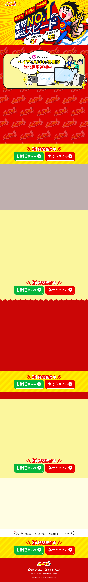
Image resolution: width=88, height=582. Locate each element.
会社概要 (39, 573)
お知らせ (33, 573)
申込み (26, 156)
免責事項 (55, 573)
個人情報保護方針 (47, 573)
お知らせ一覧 (68, 533)
